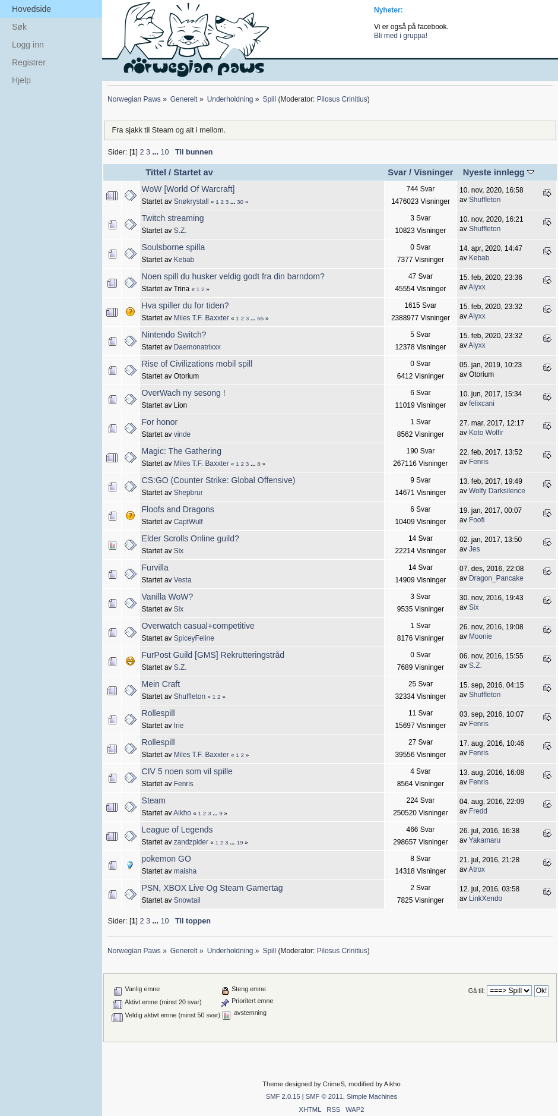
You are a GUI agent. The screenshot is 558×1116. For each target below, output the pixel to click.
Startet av (193, 172)
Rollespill (158, 713)
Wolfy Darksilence (497, 491)
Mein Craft (161, 684)
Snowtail (187, 900)
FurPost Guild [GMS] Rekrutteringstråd (213, 655)
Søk (19, 26)
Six (179, 551)
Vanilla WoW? (168, 596)
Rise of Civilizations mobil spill (197, 363)
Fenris (479, 462)
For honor (160, 422)
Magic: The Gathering (181, 451)
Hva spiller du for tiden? (185, 305)
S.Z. (180, 230)
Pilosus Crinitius (342, 99)
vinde (182, 434)
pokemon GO (166, 858)
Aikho (182, 813)
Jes (474, 549)
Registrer (29, 62)
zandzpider (191, 842)
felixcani (481, 403)
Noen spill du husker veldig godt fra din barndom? (233, 276)
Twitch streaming (173, 218)
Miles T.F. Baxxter (201, 318)
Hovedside (31, 9)
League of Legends (177, 829)
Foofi (476, 520)
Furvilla (155, 567)
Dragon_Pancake (496, 578)
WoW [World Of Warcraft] (188, 189)
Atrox (476, 869)
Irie (179, 725)
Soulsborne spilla (173, 247)
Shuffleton (484, 200)
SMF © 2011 (324, 1096)
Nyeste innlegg (498, 172)
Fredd (478, 811)
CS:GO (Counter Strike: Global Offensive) (219, 480)
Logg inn (28, 44)
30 (240, 201)
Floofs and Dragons (178, 509)
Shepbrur (188, 492)
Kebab (184, 260)
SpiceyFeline (194, 638)
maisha (185, 871)
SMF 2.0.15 (283, 1096)
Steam (154, 800)
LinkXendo (485, 898)
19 (239, 842)
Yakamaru (484, 840)
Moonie (480, 636)
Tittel (155, 172)
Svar (397, 172)
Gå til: (476, 990)
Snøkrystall (191, 201)
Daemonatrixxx (197, 347)
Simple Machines (372, 1096)
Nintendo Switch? (174, 334)
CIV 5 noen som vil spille (187, 771)
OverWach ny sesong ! (184, 393)
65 (260, 318)
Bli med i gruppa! (400, 35)
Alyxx (476, 287)
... (156, 152)
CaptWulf (188, 522)
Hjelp (21, 80)
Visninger (433, 172)
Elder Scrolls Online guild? (190, 538)
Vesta (183, 580)
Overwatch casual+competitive (198, 625)
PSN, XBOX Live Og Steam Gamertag (212, 888)
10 (164, 152)
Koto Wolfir (486, 432)
